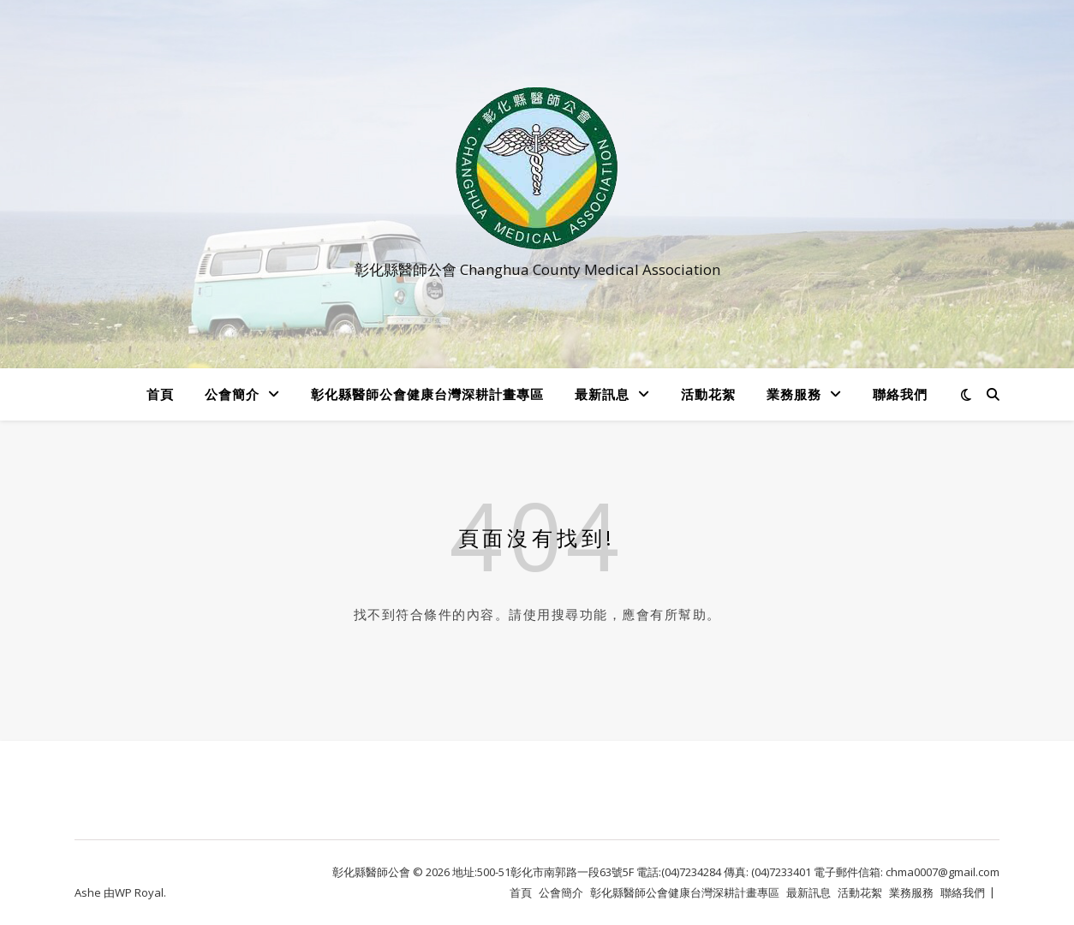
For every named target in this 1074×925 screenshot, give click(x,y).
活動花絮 (708, 394)
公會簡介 (232, 394)
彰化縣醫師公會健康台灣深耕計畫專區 (427, 394)
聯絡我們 (900, 394)
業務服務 (794, 394)
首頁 (160, 394)
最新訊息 (602, 394)
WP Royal (139, 892)
